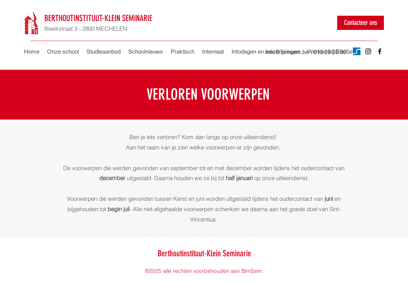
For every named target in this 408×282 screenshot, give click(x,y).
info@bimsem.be (287, 52)
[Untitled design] (357, 51)
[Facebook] (380, 51)
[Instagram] (368, 51)
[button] (182, 51)
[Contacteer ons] (360, 23)
